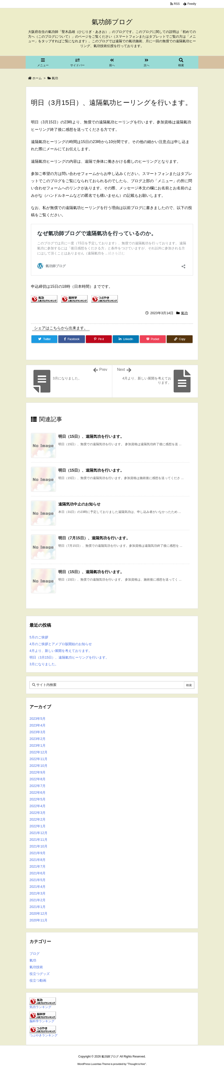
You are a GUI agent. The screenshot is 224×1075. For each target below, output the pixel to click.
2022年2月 (37, 819)
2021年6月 (37, 873)
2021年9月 (37, 853)
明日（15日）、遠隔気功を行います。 (91, 436)
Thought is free (136, 1064)
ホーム (37, 78)
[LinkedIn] (126, 339)
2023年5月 (37, 719)
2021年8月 (37, 860)
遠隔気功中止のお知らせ (79, 504)
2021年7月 (37, 866)
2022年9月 (37, 772)
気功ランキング (40, 1007)
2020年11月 (38, 920)
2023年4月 (37, 725)
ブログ (34, 953)
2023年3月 (37, 732)
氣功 (55, 78)
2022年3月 (37, 813)
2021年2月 (37, 900)
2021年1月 (37, 907)
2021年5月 (37, 880)
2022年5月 (37, 799)
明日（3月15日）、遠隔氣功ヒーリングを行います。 (69, 657)
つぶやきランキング (43, 1035)
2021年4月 (37, 887)
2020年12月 (38, 913)
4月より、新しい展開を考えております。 (60, 651)
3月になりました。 (43, 664)
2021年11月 (38, 839)
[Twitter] (44, 339)
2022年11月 (38, 759)
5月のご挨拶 (38, 637)
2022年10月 (38, 766)
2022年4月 (37, 806)
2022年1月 (37, 826)
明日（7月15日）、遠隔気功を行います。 (94, 538)
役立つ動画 (37, 980)
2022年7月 (37, 786)
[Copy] (180, 339)
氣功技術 (36, 967)
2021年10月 (38, 846)
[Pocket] (153, 339)
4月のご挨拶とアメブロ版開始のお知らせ (60, 644)
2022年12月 (38, 752)
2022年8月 (37, 779)
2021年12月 (38, 833)
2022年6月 (37, 792)
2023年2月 (37, 739)
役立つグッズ (39, 974)
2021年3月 (37, 893)
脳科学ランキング (41, 1021)
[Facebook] (71, 339)
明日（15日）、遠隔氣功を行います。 (91, 572)
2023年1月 (37, 745)
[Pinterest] (99, 339)
